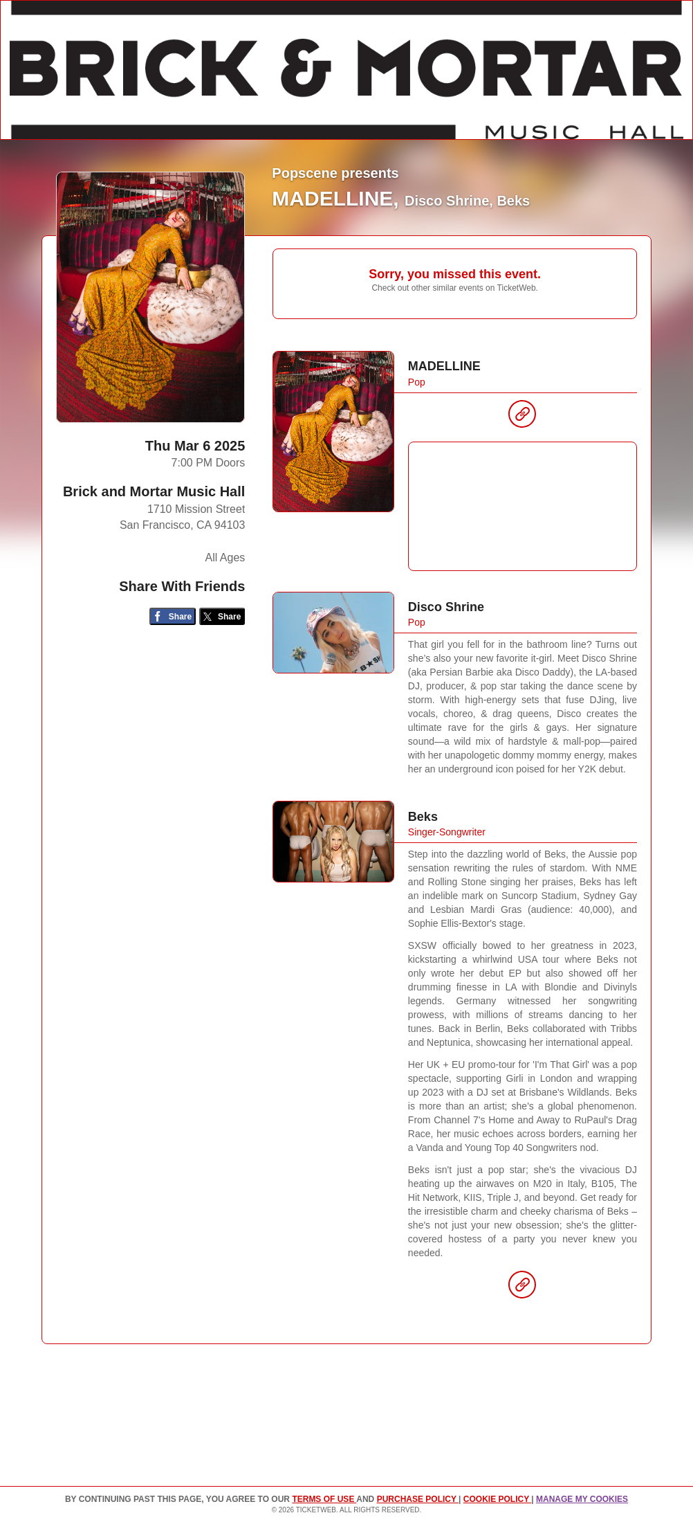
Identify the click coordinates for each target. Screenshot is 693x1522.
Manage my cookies (582, 1499)
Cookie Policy (497, 1499)
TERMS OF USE (324, 1499)
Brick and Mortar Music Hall (154, 491)
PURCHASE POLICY (418, 1499)
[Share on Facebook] (172, 616)
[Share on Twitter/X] (222, 616)
